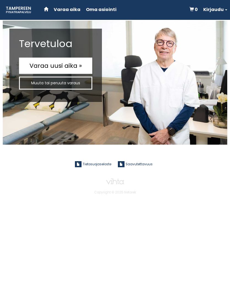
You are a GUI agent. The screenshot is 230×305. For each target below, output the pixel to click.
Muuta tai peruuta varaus (55, 83)
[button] (215, 10)
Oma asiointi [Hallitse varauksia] (101, 9)
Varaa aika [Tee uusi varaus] (67, 9)
